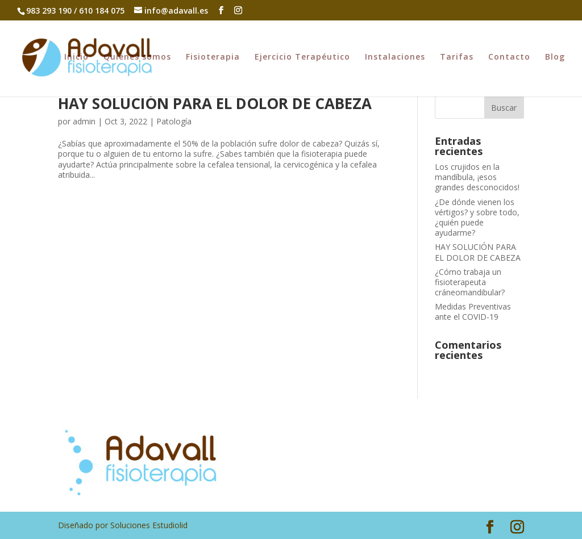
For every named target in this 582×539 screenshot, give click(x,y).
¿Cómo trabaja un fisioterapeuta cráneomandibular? (470, 282)
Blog (555, 57)
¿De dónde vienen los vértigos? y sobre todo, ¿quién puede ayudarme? (477, 218)
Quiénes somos (137, 57)
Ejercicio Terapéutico (302, 57)
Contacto (509, 57)
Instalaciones (395, 57)
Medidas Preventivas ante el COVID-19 (473, 311)
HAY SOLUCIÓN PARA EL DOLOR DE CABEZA (215, 103)
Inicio (76, 57)
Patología (174, 121)
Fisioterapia (213, 57)
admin (84, 121)
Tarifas (456, 57)
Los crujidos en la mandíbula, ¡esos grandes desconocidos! (477, 177)
